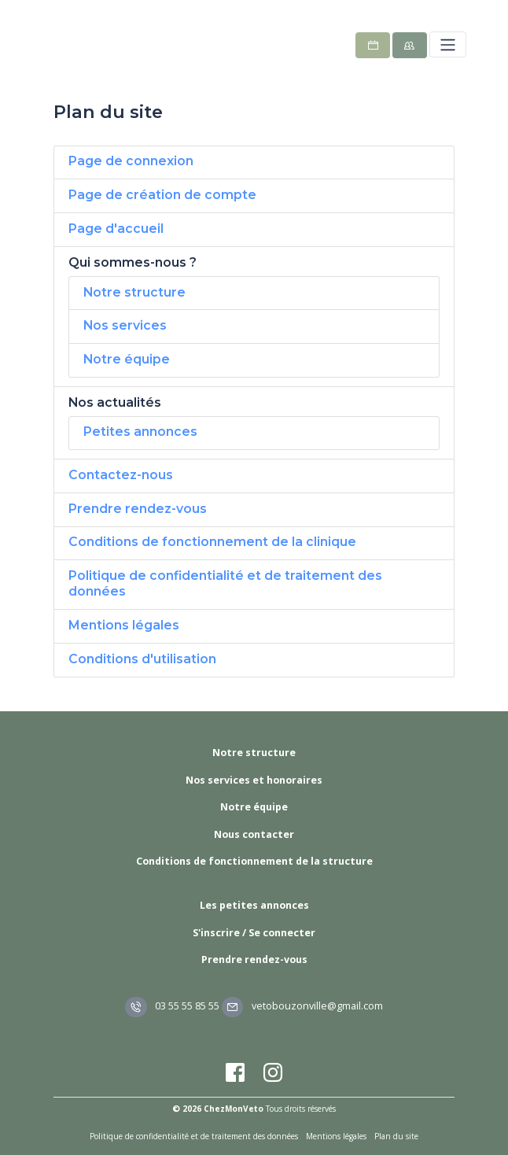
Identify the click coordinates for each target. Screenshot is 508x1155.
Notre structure (134, 292)
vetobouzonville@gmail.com (302, 1006)
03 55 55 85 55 (172, 1006)
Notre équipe (126, 359)
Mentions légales (123, 625)
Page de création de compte (162, 194)
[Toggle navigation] (447, 44)
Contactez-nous (120, 474)
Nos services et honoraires (254, 780)
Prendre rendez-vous (137, 508)
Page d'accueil (116, 228)
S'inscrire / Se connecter (254, 932)
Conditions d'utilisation (142, 658)
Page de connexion (130, 160)
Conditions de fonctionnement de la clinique (212, 541)
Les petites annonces (254, 905)
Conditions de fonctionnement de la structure (254, 861)
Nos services (125, 325)
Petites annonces (140, 431)
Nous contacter (254, 834)
